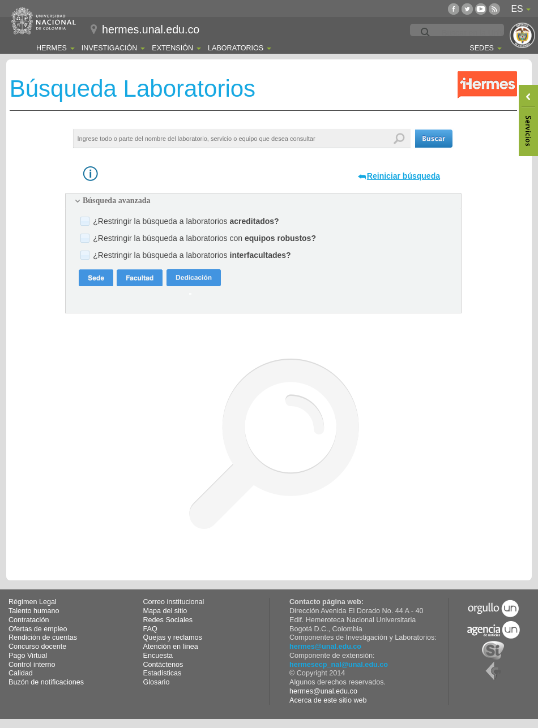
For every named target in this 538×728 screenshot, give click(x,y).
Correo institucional (173, 602)
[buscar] (484, 33)
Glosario (156, 682)
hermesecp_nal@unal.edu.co (338, 665)
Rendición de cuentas (42, 637)
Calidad (20, 673)
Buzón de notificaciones (46, 682)
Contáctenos (163, 665)
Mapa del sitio (165, 611)
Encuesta (158, 656)
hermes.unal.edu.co (150, 29)
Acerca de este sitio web (328, 700)
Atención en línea (170, 647)
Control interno (31, 665)
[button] (433, 139)
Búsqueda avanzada (116, 200)
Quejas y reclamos (172, 637)
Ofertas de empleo (37, 629)
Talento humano (33, 611)
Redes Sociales (168, 620)
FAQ (150, 629)
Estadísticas (162, 673)
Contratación (28, 620)
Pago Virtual (27, 656)
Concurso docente (37, 647)
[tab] (263, 201)
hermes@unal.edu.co (325, 647)
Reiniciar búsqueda (403, 175)
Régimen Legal (32, 602)
